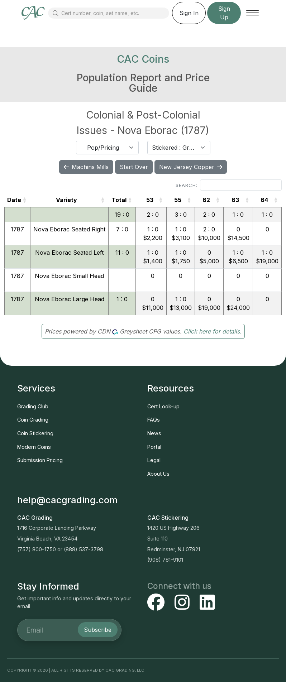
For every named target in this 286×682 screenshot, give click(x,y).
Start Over (134, 166)
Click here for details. (212, 331)
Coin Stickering (35, 433)
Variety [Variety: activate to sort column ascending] (66, 199)
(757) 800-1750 (36, 549)
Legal (154, 460)
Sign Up (224, 13)
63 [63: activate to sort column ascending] (235, 199)
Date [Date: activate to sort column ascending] (14, 199)
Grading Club (32, 406)
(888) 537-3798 (83, 549)
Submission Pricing (40, 460)
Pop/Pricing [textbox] (103, 147)
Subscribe (97, 629)
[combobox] (107, 147)
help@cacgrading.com (67, 499)
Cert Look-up (163, 406)
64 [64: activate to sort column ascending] (264, 199)
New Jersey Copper (190, 166)
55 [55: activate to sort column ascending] (177, 199)
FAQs (153, 420)
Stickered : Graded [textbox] (174, 147)
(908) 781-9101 (165, 560)
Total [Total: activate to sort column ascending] (119, 199)
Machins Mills (86, 166)
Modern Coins (34, 447)
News (154, 433)
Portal (154, 447)
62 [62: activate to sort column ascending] (206, 199)
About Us (158, 474)
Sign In (189, 12)
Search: (229, 185)
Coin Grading (32, 420)
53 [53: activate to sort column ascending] (149, 199)
